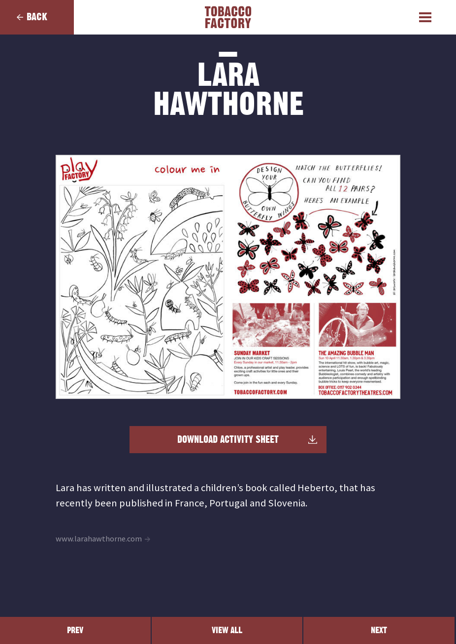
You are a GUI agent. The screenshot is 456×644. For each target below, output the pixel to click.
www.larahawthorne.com (99, 539)
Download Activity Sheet (228, 440)
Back (37, 17)
